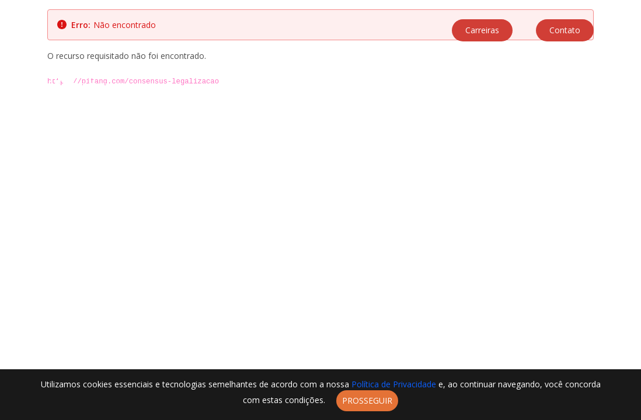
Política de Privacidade (394, 384)
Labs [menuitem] (543, 87)
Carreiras (482, 30)
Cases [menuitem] (515, 87)
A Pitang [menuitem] (339, 87)
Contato (564, 30)
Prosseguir (367, 400)
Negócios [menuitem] (477, 87)
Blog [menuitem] (567, 87)
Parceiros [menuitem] (430, 87)
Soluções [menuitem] (383, 87)
